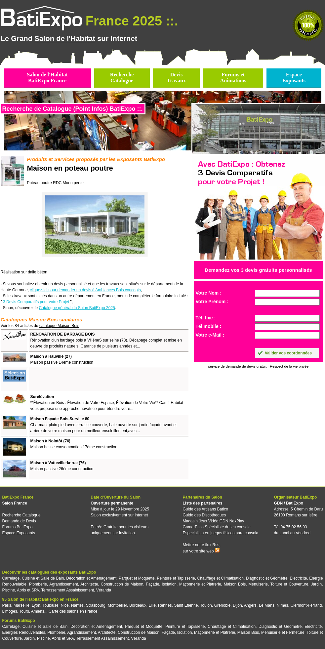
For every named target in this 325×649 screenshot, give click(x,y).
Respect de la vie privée (289, 366)
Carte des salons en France (73, 611)
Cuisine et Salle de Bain (43, 578)
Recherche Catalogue (21, 515)
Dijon (237, 605)
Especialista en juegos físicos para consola (220, 533)
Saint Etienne (186, 605)
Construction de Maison (122, 584)
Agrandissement (63, 584)
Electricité (298, 578)
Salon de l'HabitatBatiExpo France (47, 77)
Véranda (103, 590)
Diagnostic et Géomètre (267, 578)
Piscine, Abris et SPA (20, 590)
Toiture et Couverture (289, 584)
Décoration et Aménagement (91, 578)
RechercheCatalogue (122, 77)
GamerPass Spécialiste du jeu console (216, 527)
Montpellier (117, 605)
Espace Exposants (18, 533)
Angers (250, 605)
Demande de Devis (19, 521)
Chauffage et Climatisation (220, 578)
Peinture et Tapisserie (176, 578)
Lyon (36, 605)
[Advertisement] (107, 379)
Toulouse (51, 605)
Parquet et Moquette (137, 578)
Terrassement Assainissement (67, 590)
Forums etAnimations (233, 77)
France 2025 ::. (132, 21)
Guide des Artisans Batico (205, 509)
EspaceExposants (293, 77)
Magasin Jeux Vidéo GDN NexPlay (213, 521)
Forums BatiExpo (17, 527)
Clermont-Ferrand (306, 605)
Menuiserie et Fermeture (283, 632)
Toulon (206, 605)
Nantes (77, 605)
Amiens (37, 611)
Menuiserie (258, 584)
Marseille (21, 605)
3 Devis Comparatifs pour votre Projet (36, 302)
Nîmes (282, 605)
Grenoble (222, 605)
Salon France (14, 503)
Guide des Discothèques (204, 515)
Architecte (89, 584)
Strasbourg (95, 605)
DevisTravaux (176, 77)
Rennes (165, 605)
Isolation (169, 584)
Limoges (9, 611)
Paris (6, 605)
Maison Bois (235, 584)
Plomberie (38, 584)
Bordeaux (137, 605)
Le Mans (266, 605)
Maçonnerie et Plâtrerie (200, 584)
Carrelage (11, 578)
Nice (65, 605)
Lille (152, 605)
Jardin (316, 584)
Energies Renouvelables (23, 632)
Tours (24, 611)
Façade (152, 584)
